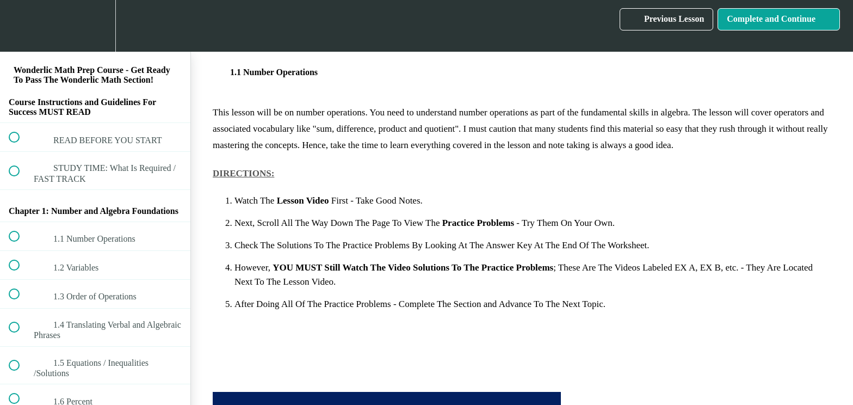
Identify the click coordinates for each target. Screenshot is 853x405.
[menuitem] (95, 26)
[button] (20, 26)
